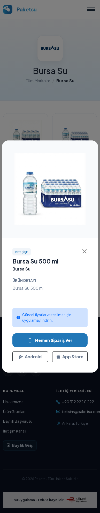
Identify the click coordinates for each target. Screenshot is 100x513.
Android (30, 356)
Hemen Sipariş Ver (50, 340)
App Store (69, 356)
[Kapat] (84, 251)
